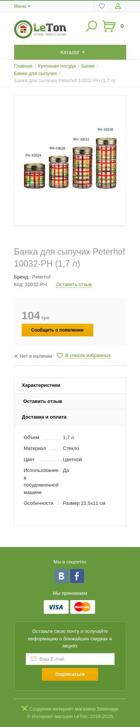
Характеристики (41, 385)
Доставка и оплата (44, 417)
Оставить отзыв (73, 284)
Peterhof (41, 277)
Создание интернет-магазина (62, 709)
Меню (20, 6)
